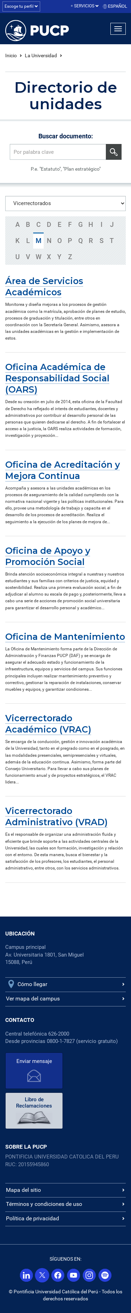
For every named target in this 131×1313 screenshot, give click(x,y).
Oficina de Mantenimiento (65, 636)
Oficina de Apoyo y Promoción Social (47, 556)
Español (117, 6)
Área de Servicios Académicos (44, 286)
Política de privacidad (32, 1218)
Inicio (11, 55)
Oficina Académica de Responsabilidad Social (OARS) (57, 378)
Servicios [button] (86, 6)
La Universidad (41, 55)
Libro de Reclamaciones (34, 1102)
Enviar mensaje (34, 1061)
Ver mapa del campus (33, 998)
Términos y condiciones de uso (44, 1204)
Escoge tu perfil (21, 6)
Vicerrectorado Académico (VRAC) (48, 724)
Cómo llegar (32, 984)
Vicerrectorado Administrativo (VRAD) (56, 816)
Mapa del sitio (23, 1190)
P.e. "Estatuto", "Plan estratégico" (66, 169)
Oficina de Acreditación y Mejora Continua (62, 470)
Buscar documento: (65, 136)
